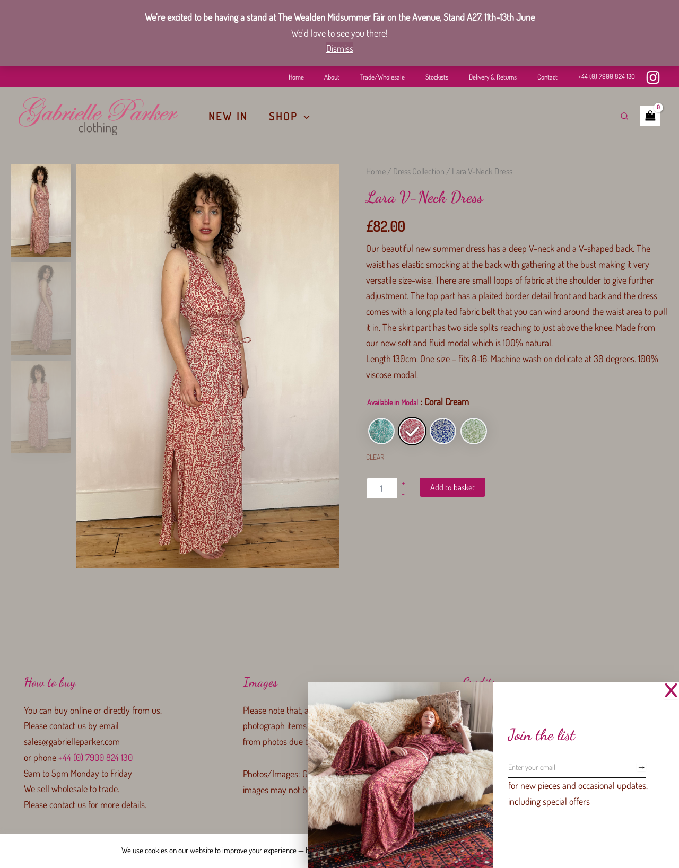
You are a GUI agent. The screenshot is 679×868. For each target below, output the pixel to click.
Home (376, 171)
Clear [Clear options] (375, 456)
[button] (304, 116)
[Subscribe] (641, 766)
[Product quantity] (381, 488)
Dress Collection (420, 171)
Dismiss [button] (339, 48)
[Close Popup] (671, 690)
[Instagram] (653, 77)
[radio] (381, 431)
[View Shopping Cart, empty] (650, 116)
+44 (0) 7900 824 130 (606, 76)
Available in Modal (392, 402)
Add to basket (452, 487)
